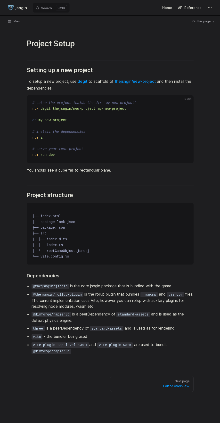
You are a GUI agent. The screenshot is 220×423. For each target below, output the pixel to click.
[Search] (51, 8)
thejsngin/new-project (135, 81)
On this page (203, 21)
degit (82, 81)
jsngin (17, 8)
